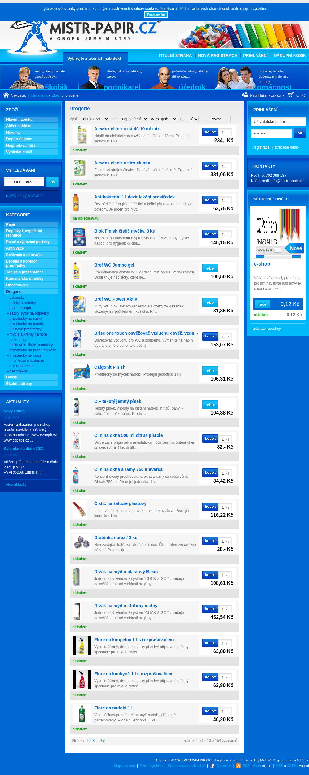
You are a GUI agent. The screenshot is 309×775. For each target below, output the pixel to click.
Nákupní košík (290, 55)
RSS (246, 766)
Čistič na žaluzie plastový (120, 503)
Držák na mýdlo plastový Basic (126, 571)
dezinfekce (18, 371)
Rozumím (156, 14)
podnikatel (122, 87)
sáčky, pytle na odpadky (29, 313)
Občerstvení (17, 285)
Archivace (15, 248)
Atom (257, 766)
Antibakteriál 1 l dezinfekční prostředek (134, 196)
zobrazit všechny (267, 328)
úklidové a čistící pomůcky (31, 345)
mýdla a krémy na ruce (28, 334)
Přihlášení (255, 55)
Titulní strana (175, 55)
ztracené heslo (287, 147)
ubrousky (17, 297)
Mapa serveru (124, 766)
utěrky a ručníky (23, 303)
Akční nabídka (18, 126)
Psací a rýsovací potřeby (28, 242)
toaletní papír (20, 308)
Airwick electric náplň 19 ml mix (127, 128)
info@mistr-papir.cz (287, 181)
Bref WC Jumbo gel (114, 265)
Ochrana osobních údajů (186, 766)
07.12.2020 (11, 455)
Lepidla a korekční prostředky (22, 263)
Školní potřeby (19, 383)
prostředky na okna (25, 355)
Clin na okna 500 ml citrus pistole (128, 435)
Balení (11, 377)
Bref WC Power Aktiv (115, 299)
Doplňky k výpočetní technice (24, 233)
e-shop (262, 264)
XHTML (292, 766)
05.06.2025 (11, 418)
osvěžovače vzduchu (27, 361)
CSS (279, 766)
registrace (261, 147)
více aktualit (16, 484)
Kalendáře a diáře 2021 (24, 448)
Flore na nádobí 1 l (113, 707)
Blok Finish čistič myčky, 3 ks (124, 231)
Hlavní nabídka (19, 119)
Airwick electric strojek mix (122, 162)
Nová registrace (217, 55)
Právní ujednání (151, 766)
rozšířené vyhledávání (24, 196)
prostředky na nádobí (27, 318)
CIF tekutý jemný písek (117, 401)
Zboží (56, 95)
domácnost (272, 87)
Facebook (223, 766)
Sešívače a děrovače (24, 255)
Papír (10, 224)
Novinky (13, 132)
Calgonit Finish (109, 367)
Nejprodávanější (20, 145)
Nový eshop (14, 411)
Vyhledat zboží (19, 152)
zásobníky (18, 339)
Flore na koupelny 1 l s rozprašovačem (134, 639)
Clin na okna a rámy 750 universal (129, 469)
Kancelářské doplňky (24, 278)
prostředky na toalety (27, 324)
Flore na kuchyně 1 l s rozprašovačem (133, 673)
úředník (192, 87)
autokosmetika (21, 366)
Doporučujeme (19, 139)
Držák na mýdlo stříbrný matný (126, 605)
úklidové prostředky (25, 329)
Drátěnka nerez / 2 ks (115, 537)
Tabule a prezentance (25, 272)
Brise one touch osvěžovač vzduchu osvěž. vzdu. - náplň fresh (158, 333)
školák (56, 87)
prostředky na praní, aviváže (33, 350)
